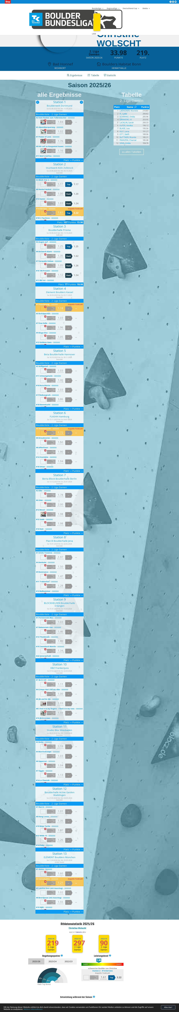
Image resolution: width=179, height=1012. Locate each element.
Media (145, 8)
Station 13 (59, 853)
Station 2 (59, 164)
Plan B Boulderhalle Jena (59, 540)
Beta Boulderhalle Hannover (59, 354)
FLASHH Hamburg (59, 416)
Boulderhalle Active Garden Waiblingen (59, 793)
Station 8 (59, 537)
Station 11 (59, 726)
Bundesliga (96, 8)
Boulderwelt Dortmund (59, 105)
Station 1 (59, 102)
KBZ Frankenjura (59, 667)
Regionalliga (112, 8)
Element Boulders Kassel (59, 292)
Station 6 (59, 413)
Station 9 (59, 599)
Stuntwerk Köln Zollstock (59, 167)
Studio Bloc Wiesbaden (59, 730)
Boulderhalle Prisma (59, 230)
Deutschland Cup (130, 8)
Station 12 (59, 788)
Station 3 (59, 226)
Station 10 (59, 664)
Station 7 (59, 475)
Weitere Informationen (33, 1010)
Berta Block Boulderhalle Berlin (59, 478)
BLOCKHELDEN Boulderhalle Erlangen (59, 604)
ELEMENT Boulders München (59, 857)
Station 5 (59, 351)
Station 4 (59, 288)
